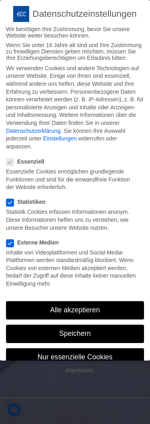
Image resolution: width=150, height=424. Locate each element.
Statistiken (28, 198)
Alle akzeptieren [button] (75, 306)
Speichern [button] (75, 330)
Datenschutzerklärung (33, 127)
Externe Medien (35, 238)
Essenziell (28, 158)
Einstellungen (60, 135)
